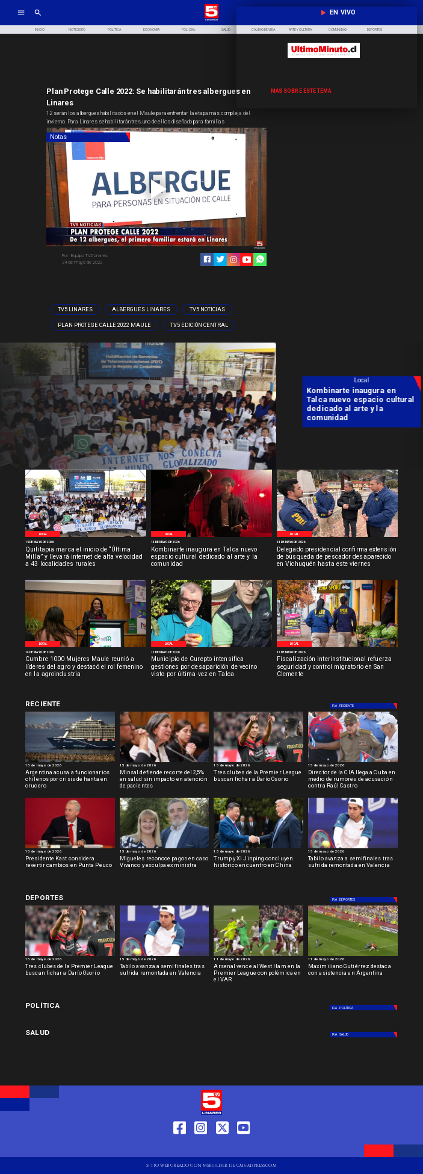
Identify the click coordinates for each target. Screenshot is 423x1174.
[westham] (258, 955)
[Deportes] (84, 704)
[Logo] (211, 19)
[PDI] (337, 536)
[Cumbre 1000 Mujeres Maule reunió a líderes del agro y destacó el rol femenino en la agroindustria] (85, 667)
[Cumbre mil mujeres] (85, 646)
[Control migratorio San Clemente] (337, 646)
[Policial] (189, 30)
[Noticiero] (77, 30)
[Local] (42, 534)
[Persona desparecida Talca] (211, 646)
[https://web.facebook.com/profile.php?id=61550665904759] (179, 1147)
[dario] (70, 955)
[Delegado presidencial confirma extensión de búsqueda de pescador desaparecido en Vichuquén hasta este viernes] (337, 558)
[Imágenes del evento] (85, 536)
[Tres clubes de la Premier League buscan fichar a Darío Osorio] (258, 781)
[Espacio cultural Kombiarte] (211, 536)
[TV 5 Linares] (38, 19)
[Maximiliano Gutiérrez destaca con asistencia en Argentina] (353, 975)
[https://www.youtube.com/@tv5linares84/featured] (247, 259)
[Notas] (88, 137)
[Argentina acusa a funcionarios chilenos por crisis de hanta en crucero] (70, 781)
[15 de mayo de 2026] (85, 541)
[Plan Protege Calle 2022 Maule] (104, 325)
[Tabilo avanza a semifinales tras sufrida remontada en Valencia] (353, 867)
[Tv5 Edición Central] (199, 325)
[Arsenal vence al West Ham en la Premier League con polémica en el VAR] (258, 975)
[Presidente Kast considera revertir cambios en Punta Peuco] (70, 867)
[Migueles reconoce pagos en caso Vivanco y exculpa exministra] (164, 867)
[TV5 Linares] (75, 309)
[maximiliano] (353, 955)
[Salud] (225, 30)
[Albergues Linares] (141, 309)
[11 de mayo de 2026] (258, 960)
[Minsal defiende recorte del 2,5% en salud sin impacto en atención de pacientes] (164, 781)
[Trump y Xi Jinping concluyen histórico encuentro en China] (258, 867)
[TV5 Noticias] (207, 309)
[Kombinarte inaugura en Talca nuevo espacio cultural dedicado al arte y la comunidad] (211, 558)
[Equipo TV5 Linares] (107, 256)
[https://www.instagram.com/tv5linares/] (233, 259)
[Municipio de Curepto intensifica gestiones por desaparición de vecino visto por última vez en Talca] (211, 667)
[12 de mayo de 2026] (211, 652)
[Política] (114, 30)
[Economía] (151, 30)
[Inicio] (39, 30)
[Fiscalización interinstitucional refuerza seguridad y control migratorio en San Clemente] (337, 667)
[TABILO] (164, 955)
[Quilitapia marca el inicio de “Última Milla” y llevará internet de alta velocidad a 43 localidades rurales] (85, 558)
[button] (75, 309)
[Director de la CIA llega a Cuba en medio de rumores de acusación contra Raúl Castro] (353, 781)
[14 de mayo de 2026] (211, 541)
